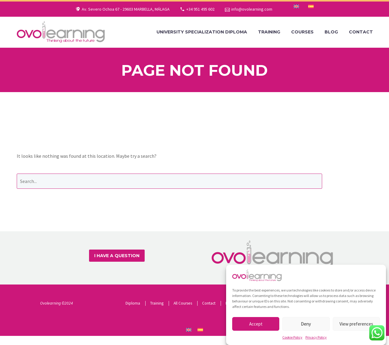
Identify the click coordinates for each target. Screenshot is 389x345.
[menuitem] (296, 6)
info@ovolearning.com (251, 9)
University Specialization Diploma (202, 32)
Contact (361, 32)
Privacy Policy (316, 340)
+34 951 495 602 (200, 9)
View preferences (356, 327)
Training (269, 32)
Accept (256, 327)
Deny (306, 327)
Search (352, 181)
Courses (302, 32)
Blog (331, 32)
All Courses (183, 303)
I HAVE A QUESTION (116, 255)
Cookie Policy (292, 340)
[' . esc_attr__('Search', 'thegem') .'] (169, 181)
